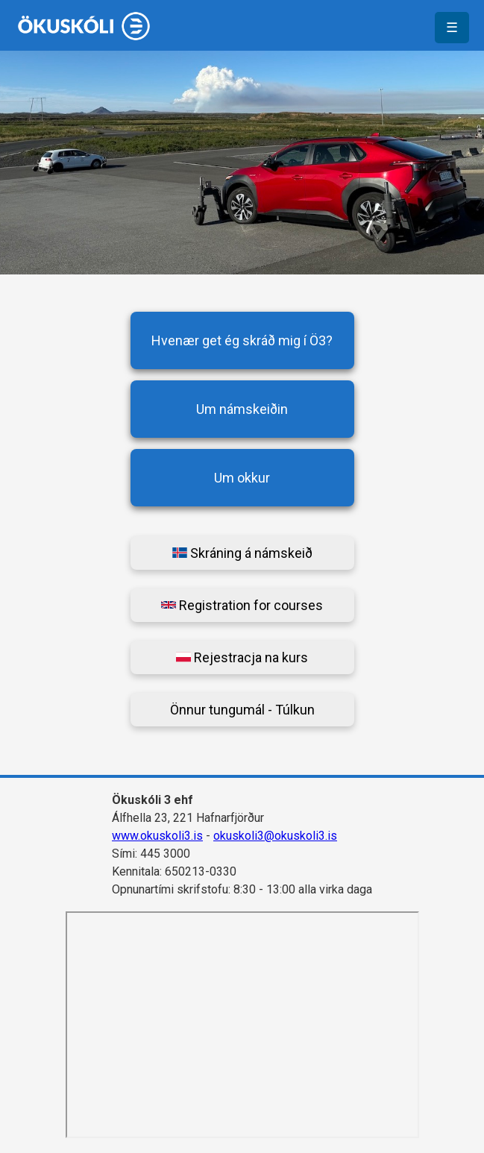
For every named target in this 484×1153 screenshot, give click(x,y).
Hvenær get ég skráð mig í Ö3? (242, 340)
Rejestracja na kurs (242, 657)
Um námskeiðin (242, 409)
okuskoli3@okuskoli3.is (275, 836)
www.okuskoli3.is (157, 836)
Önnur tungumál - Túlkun (242, 709)
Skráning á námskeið (242, 553)
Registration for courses (242, 605)
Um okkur (242, 478)
